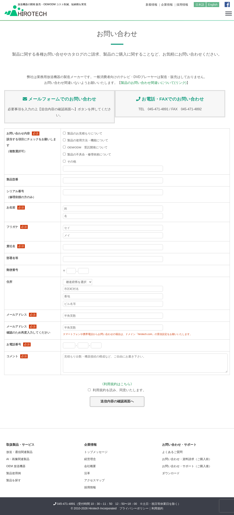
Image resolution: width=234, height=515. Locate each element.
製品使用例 (13, 473)
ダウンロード (171, 473)
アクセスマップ (94, 480)
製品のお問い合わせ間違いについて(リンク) (153, 82)
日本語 (199, 4)
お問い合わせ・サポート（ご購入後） (187, 466)
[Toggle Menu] (228, 13)
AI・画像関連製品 (17, 459)
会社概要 (90, 466)
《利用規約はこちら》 (117, 384)
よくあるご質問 (172, 452)
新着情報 (151, 4)
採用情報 (182, 4)
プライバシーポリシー (134, 508)
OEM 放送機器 (15, 466)
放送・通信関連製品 (19, 452)
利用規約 (157, 508)
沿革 (87, 473)
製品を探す (13, 480)
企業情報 (167, 4)
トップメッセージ (96, 452)
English (213, 4)
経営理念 (90, 459)
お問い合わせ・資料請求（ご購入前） (187, 459)
